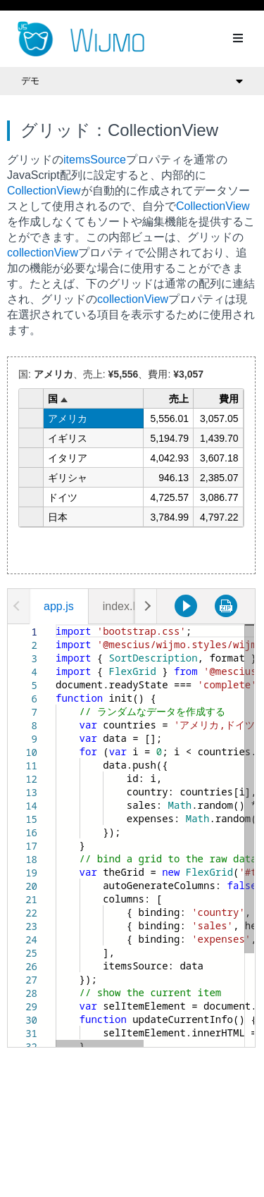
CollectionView (44, 191)
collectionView (42, 253)
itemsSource (94, 160)
